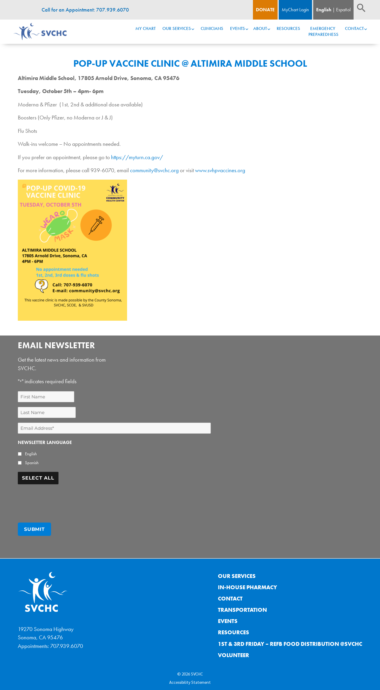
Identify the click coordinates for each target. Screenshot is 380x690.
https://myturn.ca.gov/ (136, 157)
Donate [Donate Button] (265, 10)
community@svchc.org (154, 170)
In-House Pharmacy (247, 585)
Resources (288, 28)
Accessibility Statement (190, 680)
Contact (354, 28)
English (323, 10)
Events (237, 28)
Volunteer (233, 653)
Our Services (176, 28)
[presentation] (63, 500)
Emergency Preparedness (323, 31)
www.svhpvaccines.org (220, 170)
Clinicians (212, 28)
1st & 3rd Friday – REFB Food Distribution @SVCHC (290, 641)
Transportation (242, 607)
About (260, 28)
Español (343, 10)
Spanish (32, 463)
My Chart (145, 28)
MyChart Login (295, 10)
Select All (38, 478)
